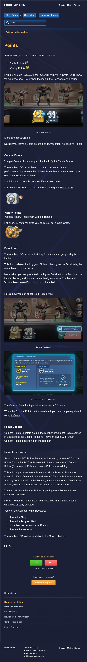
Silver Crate (66, 187)
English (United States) (71, 5)
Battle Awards (10, 611)
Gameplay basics (49, 15)
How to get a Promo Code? (16, 617)
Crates (26, 137)
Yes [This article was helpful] (36, 562)
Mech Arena (12, 15)
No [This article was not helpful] (50, 562)
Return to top (12, 592)
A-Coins (15, 415)
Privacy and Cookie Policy (36, 650)
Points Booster (11, 627)
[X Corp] (9, 546)
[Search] (25, 22)
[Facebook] (5, 546)
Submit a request (44, 582)
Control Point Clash (13, 622)
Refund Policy (30, 653)
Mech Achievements (13, 606)
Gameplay (29, 15)
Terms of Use (30, 647)
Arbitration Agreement (34, 656)
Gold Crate (63, 223)
